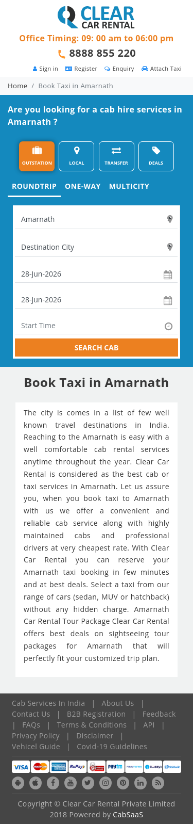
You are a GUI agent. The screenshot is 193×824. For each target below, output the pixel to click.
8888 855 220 (102, 53)
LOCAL (76, 156)
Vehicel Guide (36, 746)
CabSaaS (128, 814)
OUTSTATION (37, 156)
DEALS (156, 156)
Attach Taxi (162, 68)
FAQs (31, 725)
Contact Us (31, 714)
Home (17, 85)
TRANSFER (116, 156)
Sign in (45, 68)
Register (81, 68)
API (149, 725)
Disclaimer (94, 735)
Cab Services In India (48, 703)
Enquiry (119, 68)
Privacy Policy (36, 735)
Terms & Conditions (92, 725)
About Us (118, 703)
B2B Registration (96, 714)
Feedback (159, 714)
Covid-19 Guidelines (112, 746)
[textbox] (96, 219)
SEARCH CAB (97, 347)
